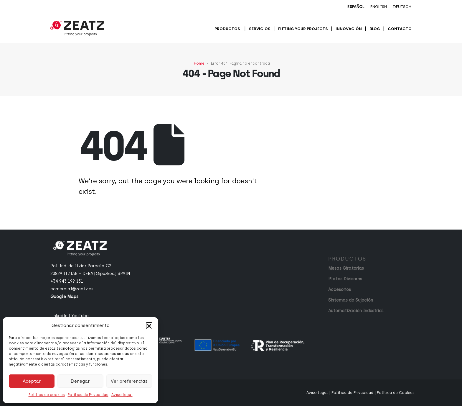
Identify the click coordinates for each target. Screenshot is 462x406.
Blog (374, 29)
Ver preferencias (129, 381)
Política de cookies (47, 395)
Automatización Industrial (356, 310)
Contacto (400, 29)
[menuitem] (355, 7)
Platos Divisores (345, 278)
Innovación (349, 29)
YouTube (80, 315)
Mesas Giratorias (346, 268)
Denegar (80, 381)
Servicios (259, 29)
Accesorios (339, 289)
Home (199, 63)
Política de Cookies (396, 392)
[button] (149, 325)
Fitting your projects (303, 29)
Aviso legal (122, 395)
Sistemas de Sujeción (350, 300)
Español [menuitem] (355, 6)
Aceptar (32, 381)
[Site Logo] (76, 28)
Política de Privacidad (88, 395)
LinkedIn (58, 315)
